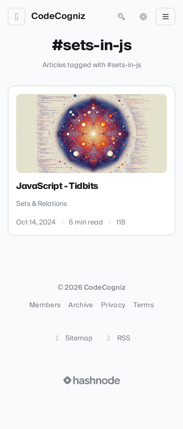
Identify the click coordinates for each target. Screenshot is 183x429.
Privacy (113, 305)
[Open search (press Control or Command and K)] (121, 16)
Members (45, 305)
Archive (80, 305)
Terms (143, 305)
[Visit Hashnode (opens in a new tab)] (92, 380)
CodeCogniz (58, 16)
